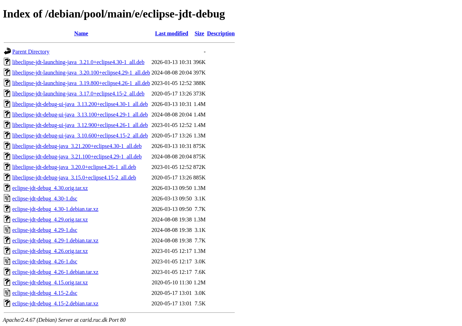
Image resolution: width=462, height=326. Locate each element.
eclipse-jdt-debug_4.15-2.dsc (44, 293)
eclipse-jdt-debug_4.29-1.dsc (44, 230)
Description (220, 33)
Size (199, 33)
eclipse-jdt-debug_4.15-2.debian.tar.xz (55, 303)
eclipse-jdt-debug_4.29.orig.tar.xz (50, 219)
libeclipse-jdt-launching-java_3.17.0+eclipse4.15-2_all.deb (78, 94)
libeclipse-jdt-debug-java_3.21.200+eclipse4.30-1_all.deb (77, 146)
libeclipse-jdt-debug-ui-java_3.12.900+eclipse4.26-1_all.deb (80, 125)
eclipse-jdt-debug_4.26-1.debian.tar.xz (55, 272)
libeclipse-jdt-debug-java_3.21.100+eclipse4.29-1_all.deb (77, 157)
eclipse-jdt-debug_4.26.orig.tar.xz (50, 251)
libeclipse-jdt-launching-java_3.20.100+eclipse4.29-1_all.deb (81, 73)
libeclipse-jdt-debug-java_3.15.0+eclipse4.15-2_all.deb (74, 177)
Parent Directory (30, 52)
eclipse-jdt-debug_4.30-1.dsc (44, 198)
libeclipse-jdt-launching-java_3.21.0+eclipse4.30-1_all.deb (78, 62)
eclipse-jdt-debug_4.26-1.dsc (44, 261)
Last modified (171, 33)
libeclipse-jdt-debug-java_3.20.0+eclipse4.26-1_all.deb (74, 167)
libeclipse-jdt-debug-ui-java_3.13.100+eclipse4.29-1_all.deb (80, 115)
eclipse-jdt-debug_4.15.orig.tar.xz (50, 282)
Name (81, 33)
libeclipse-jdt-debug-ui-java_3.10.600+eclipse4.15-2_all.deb (80, 136)
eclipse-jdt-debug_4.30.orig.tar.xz (50, 188)
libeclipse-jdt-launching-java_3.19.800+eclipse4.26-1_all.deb (81, 83)
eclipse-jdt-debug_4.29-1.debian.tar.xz (55, 240)
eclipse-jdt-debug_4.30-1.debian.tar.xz (55, 209)
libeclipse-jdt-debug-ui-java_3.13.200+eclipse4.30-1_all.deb (80, 104)
